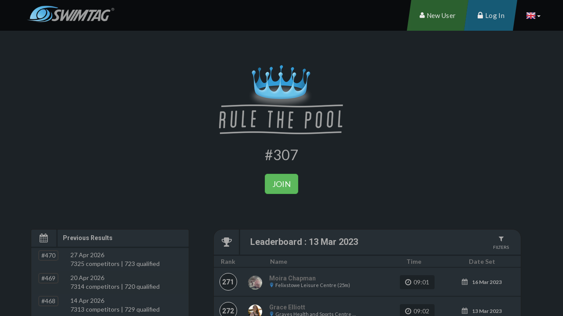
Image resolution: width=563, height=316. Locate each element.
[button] (533, 15)
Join (281, 184)
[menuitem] (438, 15)
